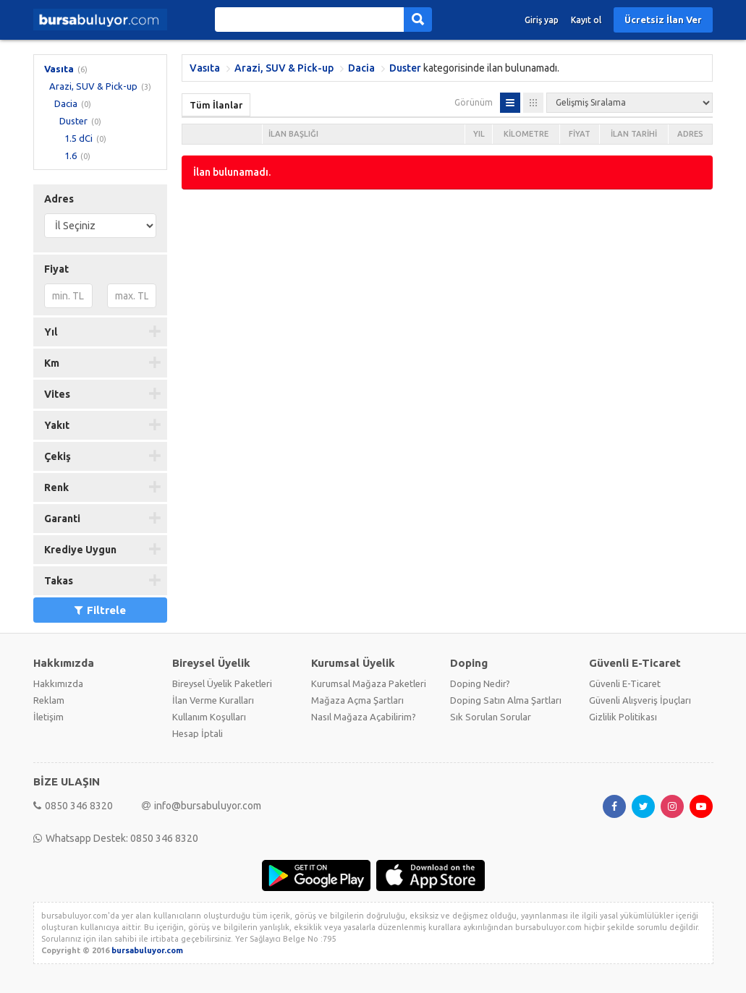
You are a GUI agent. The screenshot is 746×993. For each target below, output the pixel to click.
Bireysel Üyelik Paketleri (222, 683)
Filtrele (100, 610)
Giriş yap (542, 20)
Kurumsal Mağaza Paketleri (368, 683)
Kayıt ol (586, 20)
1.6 (70, 155)
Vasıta (59, 69)
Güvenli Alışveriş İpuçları (640, 700)
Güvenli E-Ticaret (625, 683)
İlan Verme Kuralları (213, 700)
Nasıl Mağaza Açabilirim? (363, 717)
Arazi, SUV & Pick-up (93, 86)
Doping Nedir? (480, 683)
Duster (73, 121)
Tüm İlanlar (216, 105)
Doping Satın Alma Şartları (505, 700)
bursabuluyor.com (147, 950)
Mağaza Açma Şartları (357, 700)
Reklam (48, 700)
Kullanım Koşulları (209, 717)
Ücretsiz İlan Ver (663, 19)
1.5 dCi (78, 138)
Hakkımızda (58, 683)
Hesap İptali (197, 733)
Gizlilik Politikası (623, 717)
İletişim (48, 717)
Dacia (65, 103)
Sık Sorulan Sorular (490, 717)
